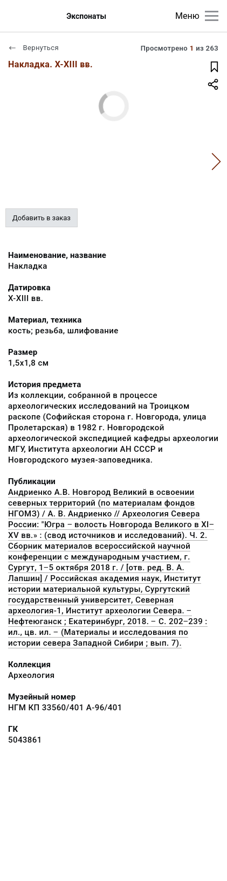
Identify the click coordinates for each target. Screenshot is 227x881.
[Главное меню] (212, 15)
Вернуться (33, 48)
